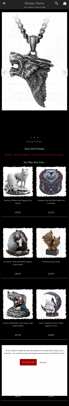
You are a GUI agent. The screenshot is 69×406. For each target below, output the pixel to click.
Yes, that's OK (28, 362)
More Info (43, 362)
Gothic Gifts (34, 3)
